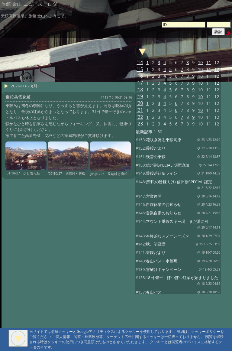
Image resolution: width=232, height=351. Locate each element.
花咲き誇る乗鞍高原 (163, 139)
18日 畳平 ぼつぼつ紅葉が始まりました (182, 277)
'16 (140, 76)
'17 (140, 83)
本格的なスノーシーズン (167, 236)
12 (216, 69)
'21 (140, 110)
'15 (140, 69)
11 (208, 62)
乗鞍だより (156, 148)
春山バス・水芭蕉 (161, 261)
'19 (140, 96)
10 (200, 62)
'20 (140, 103)
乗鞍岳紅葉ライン (161, 173)
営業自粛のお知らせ (163, 213)
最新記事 (144, 132)
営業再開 (154, 196)
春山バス (154, 292)
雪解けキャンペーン (163, 269)
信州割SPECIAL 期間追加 (167, 165)
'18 (140, 89)
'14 (140, 62)
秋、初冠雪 (156, 244)
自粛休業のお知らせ (163, 204)
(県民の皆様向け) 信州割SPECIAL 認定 (179, 181)
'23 (140, 124)
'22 (140, 117)
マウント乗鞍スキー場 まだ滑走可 (177, 221)
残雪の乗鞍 (156, 156)
